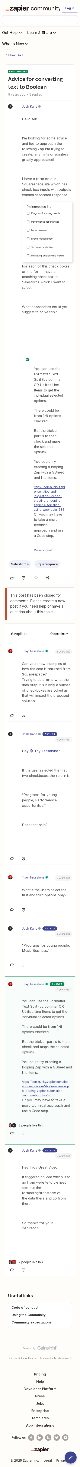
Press (40, 1396)
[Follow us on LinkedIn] (39, 1437)
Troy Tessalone (33, 651)
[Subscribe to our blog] (48, 1437)
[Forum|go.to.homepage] (31, 8)
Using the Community (29, 1315)
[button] (70, 8)
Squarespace (47, 564)
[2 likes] (25, 1125)
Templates (40, 1418)
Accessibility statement (55, 1358)
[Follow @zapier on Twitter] (57, 1437)
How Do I (15, 55)
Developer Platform (40, 1389)
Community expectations (32, 1322)
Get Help (12, 32)
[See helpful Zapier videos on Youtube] (65, 1437)
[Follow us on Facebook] (31, 1437)
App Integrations (40, 1425)
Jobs (40, 1403)
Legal (48, 1460)
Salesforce (20, 564)
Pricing (40, 1374)
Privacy (62, 1460)
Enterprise (40, 1411)
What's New (15, 43)
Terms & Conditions (22, 1358)
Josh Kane (29, 106)
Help (40, 1381)
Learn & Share (42, 32)
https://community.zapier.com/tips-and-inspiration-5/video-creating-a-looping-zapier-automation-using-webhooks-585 (49, 498)
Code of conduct (25, 1307)
